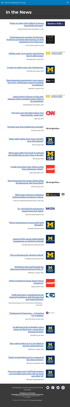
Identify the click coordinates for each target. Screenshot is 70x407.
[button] (2, 2)
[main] (35, 12)
